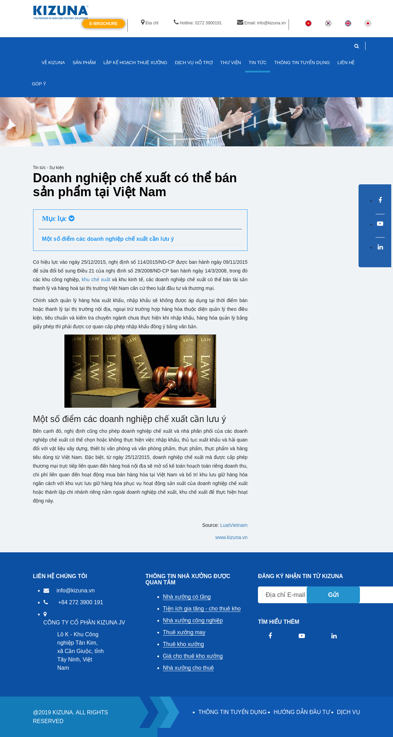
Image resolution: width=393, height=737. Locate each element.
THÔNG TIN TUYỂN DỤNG (232, 712)
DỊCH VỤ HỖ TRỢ (193, 62)
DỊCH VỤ (348, 712)
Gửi (333, 594)
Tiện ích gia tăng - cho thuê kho (202, 609)
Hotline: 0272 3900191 (198, 23)
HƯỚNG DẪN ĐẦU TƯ (302, 712)
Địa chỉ (149, 23)
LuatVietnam (233, 525)
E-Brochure (103, 23)
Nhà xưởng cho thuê (188, 668)
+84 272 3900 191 (80, 602)
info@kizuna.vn (76, 590)
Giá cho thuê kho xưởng (193, 656)
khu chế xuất (96, 279)
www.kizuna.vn (231, 537)
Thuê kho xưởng (183, 644)
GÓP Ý (39, 83)
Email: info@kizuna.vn (261, 23)
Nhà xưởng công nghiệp (193, 620)
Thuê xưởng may (184, 632)
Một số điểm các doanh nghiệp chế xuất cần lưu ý (108, 239)
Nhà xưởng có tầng (187, 597)
